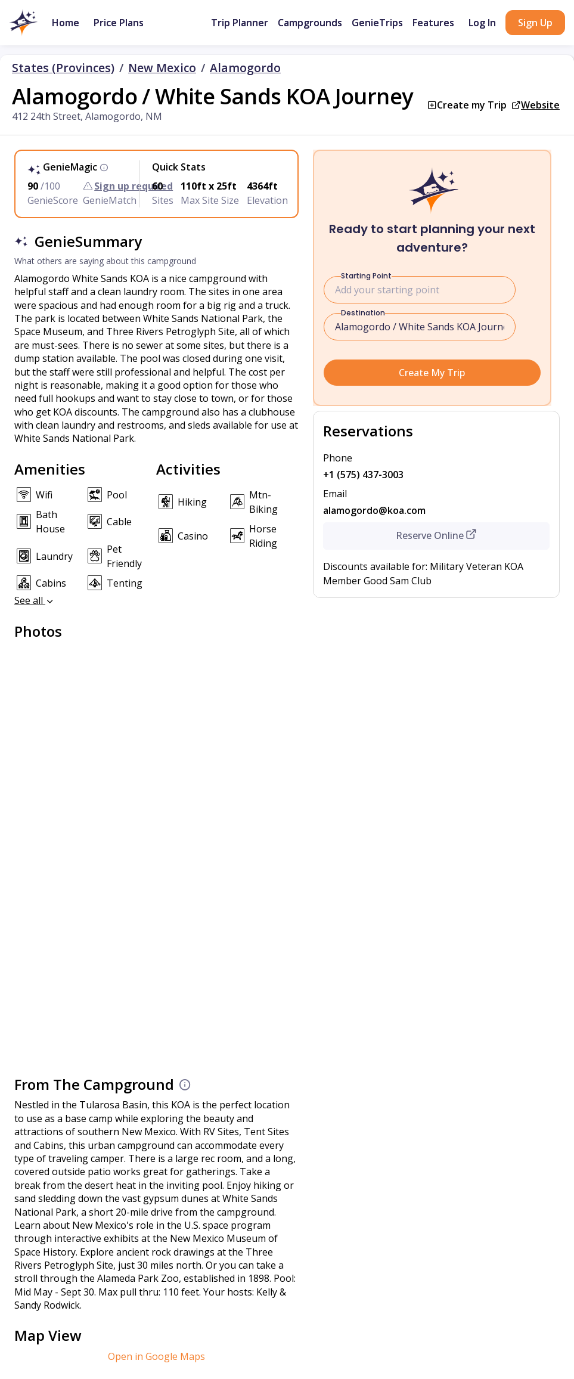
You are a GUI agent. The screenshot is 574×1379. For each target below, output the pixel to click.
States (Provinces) (63, 68)
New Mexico (162, 68)
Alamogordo (245, 68)
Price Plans (119, 22)
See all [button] (34, 600)
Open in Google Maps (156, 1356)
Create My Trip (432, 372)
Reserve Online (436, 535)
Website (540, 104)
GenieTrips (377, 22)
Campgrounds (310, 22)
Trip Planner (239, 22)
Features (433, 22)
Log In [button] (482, 22)
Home (65, 22)
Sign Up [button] (535, 22)
